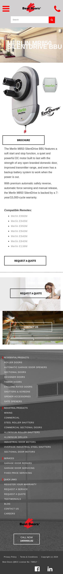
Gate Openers (13, 401)
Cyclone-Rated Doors (18, 387)
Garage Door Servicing (19, 468)
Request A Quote (15, 494)
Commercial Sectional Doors (23, 427)
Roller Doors (13, 362)
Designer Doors (14, 377)
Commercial (11, 418)
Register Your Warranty (20, 484)
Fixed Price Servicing (18, 473)
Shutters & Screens (17, 392)
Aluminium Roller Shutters (22, 432)
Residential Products (16, 357)
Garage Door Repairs (18, 463)
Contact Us (11, 509)
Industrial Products (16, 408)
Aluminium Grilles (15, 437)
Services (9, 458)
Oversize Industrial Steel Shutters (27, 447)
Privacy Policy (10, 557)
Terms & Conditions (29, 557)
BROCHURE (23, 140)
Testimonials (12, 499)
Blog (7, 504)
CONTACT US (31, 327)
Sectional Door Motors (19, 452)
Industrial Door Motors (20, 442)
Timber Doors (13, 382)
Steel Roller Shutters (19, 422)
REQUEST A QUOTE (25, 260)
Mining (8, 413)
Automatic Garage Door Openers (25, 367)
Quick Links (10, 479)
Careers (9, 514)
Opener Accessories (17, 396)
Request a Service (16, 489)
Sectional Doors (15, 372)
